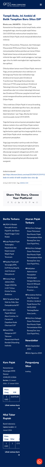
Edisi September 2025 (33, 347)
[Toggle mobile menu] (41, 5)
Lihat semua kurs (12, 406)
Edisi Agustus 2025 (34, 353)
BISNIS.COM (24, 183)
